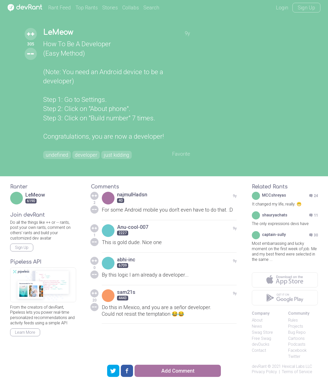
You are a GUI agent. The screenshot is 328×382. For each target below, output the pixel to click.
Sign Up (306, 8)
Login (282, 8)
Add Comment (177, 371)
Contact (259, 350)
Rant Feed (59, 8)
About (257, 320)
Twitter (294, 356)
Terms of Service (297, 371)
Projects (295, 326)
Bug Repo (297, 332)
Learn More (25, 332)
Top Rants (86, 8)
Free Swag (261, 338)
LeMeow (58, 32)
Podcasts (296, 344)
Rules (293, 320)
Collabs (130, 8)
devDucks (260, 344)
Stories (110, 8)
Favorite (181, 154)
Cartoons (296, 338)
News (257, 326)
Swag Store (262, 332)
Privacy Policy (264, 371)
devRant (259, 366)
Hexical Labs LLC (297, 366)
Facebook (297, 350)
